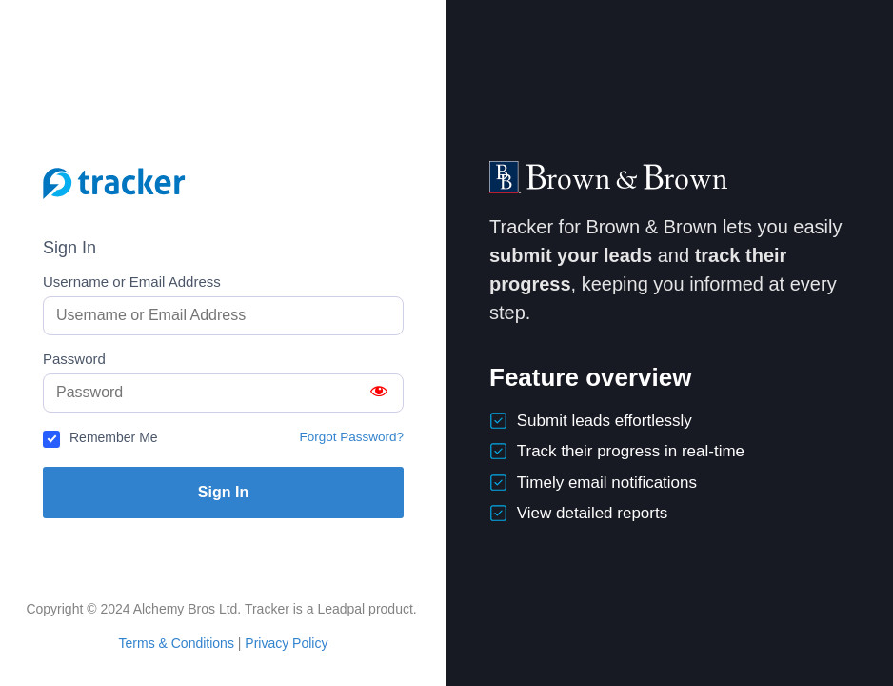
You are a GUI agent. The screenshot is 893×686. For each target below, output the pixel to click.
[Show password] (379, 393)
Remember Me (113, 437)
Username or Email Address (132, 281)
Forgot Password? (351, 437)
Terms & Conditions (176, 643)
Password (74, 359)
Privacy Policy (286, 643)
